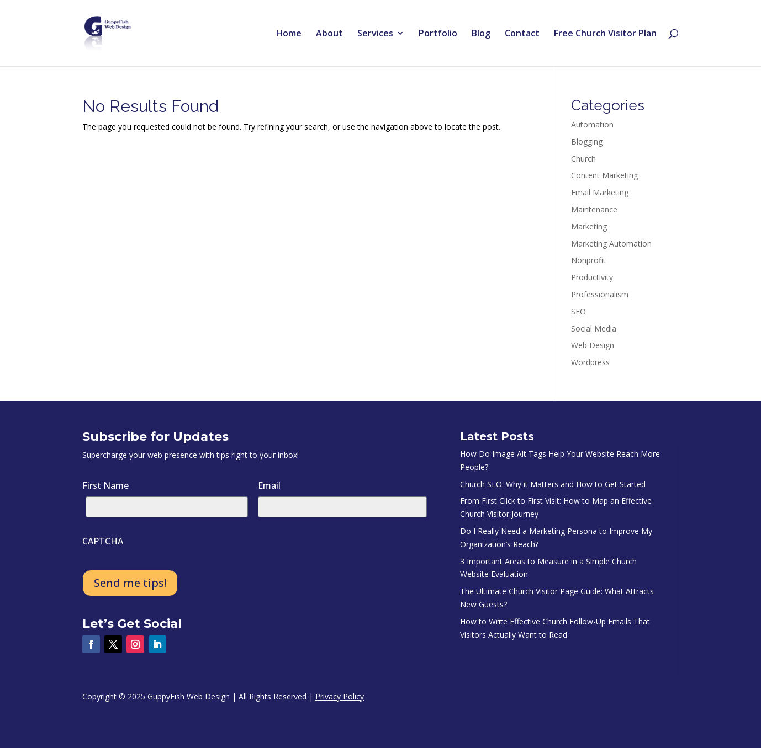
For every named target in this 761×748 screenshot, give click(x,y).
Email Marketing (599, 192)
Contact (522, 34)
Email (269, 485)
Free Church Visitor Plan (605, 34)
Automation (592, 124)
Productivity (592, 277)
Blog (481, 34)
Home (289, 34)
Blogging (587, 141)
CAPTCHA (102, 541)
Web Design (592, 345)
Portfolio (438, 34)
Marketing (589, 226)
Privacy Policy (339, 696)
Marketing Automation (611, 243)
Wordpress (590, 362)
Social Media (593, 328)
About (329, 34)
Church (583, 158)
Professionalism (599, 294)
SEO (578, 311)
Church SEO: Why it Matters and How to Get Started (553, 484)
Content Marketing (604, 175)
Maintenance (594, 209)
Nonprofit (588, 260)
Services (375, 34)
